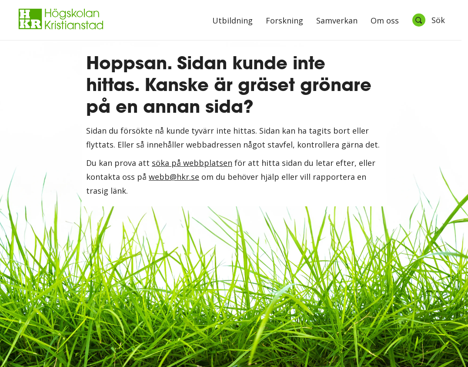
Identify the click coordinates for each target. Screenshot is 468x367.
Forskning (284, 21)
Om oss (385, 21)
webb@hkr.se (174, 177)
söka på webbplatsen (192, 163)
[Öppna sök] (428, 20)
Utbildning (232, 21)
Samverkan (337, 21)
